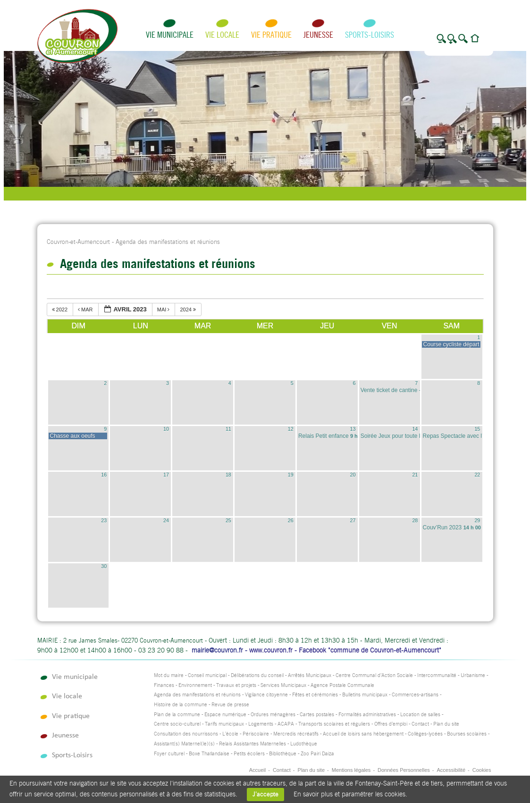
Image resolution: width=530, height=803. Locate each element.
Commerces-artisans (415, 695)
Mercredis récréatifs (296, 734)
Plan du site (446, 724)
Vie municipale (169, 35)
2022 (60, 309)
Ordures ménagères (273, 714)
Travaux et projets (236, 685)
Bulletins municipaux (364, 695)
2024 (188, 309)
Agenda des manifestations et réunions (197, 695)
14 (415, 429)
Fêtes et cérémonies (315, 695)
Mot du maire (169, 675)
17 (166, 474)
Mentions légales (351, 770)
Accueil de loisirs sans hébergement (363, 734)
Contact (420, 724)
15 (477, 429)
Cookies (481, 770)
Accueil (257, 770)
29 (477, 520)
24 (166, 520)
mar (86, 309)
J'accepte (265, 794)
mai (164, 309)
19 (291, 474)
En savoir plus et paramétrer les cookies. (350, 794)
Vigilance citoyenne (266, 695)
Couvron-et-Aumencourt (78, 241)
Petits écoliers (249, 754)
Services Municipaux (283, 685)
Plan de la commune (177, 714)
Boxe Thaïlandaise (209, 754)
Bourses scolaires (467, 734)
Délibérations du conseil (257, 675)
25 (228, 520)
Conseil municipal (207, 675)
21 (415, 474)
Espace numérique (225, 714)
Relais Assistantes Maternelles (252, 744)
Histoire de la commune (180, 705)
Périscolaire (256, 734)
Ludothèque (303, 744)
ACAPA (286, 724)
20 (353, 474)
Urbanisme (473, 675)
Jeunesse (318, 35)
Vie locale (222, 35)
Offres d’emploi (390, 724)
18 (228, 474)
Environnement (195, 685)
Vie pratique (271, 35)
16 (104, 474)
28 (415, 520)
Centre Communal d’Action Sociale (374, 675)
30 (104, 566)
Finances (164, 685)
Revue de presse (230, 705)
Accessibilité (451, 770)
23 (104, 520)
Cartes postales (317, 714)
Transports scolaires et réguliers (334, 724)
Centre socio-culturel (177, 724)
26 (291, 520)
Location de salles (420, 714)
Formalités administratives (367, 714)
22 (477, 474)
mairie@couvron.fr (217, 650)
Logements (260, 724)
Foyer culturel (169, 754)
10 (166, 429)
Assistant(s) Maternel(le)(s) (184, 744)
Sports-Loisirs (369, 35)
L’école (230, 734)
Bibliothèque (282, 754)
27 (353, 520)
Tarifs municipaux (224, 724)
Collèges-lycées (425, 734)
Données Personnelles (404, 770)
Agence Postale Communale (342, 685)
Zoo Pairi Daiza (317, 754)
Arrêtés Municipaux (309, 675)
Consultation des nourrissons (186, 734)
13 (353, 429)
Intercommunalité (436, 675)
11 (228, 429)
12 (291, 429)
